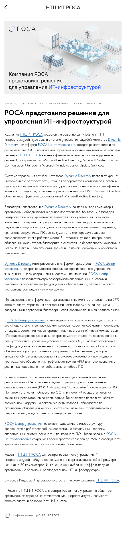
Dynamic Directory (77, 176)
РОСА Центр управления (56, 144)
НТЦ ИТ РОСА (31, 134)
